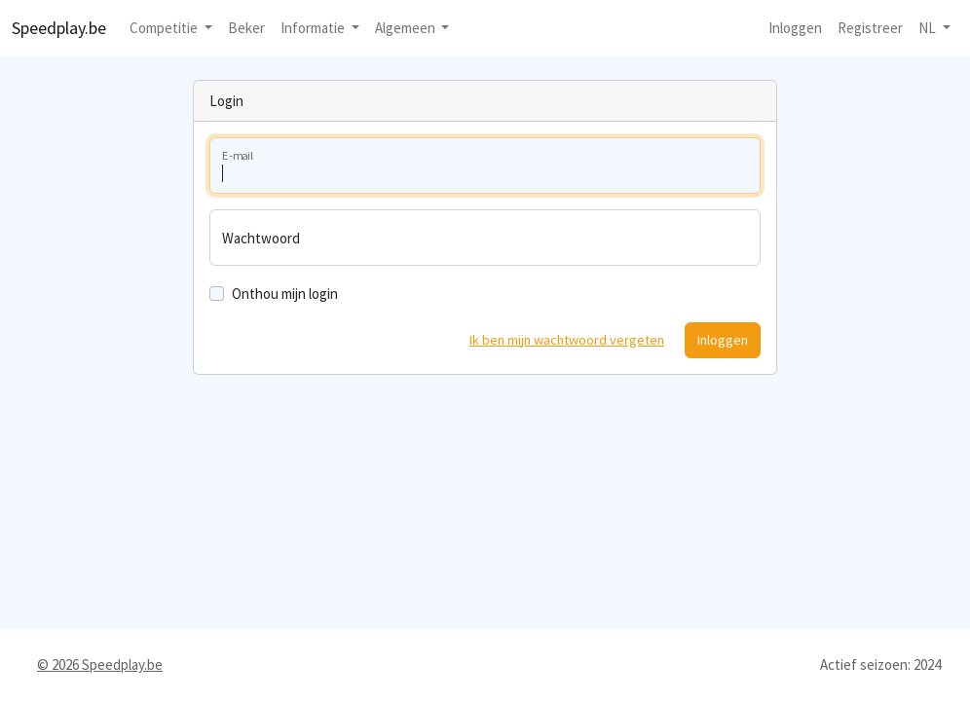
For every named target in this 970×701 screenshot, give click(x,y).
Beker (246, 27)
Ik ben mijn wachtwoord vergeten (566, 340)
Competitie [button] (165, 27)
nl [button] (928, 27)
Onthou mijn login (285, 293)
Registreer (870, 27)
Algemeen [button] (406, 27)
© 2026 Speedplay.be (100, 664)
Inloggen (795, 27)
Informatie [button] (314, 27)
